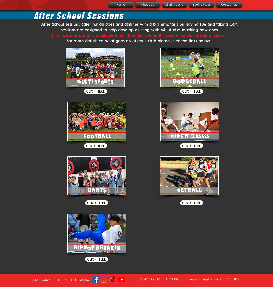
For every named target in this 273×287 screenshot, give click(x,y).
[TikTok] (113, 279)
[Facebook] (95, 279)
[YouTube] (121, 279)
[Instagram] (104, 279)
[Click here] (95, 91)
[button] (147, 5)
